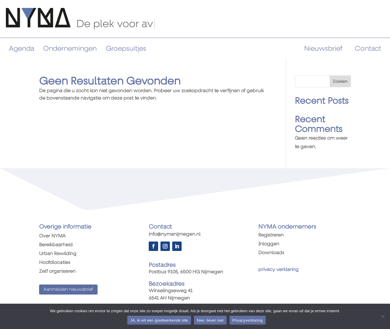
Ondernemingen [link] (70, 48)
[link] (38, 26)
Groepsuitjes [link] (126, 48)
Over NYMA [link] (52, 236)
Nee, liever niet (210, 320)
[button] (153, 246)
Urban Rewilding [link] (57, 254)
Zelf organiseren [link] (57, 271)
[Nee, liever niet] (383, 316)
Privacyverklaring (247, 320)
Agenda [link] (21, 48)
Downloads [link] (271, 253)
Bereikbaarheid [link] (56, 245)
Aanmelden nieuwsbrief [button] (68, 289)
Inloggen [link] (268, 244)
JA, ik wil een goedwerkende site (159, 320)
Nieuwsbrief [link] (323, 48)
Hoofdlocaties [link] (54, 262)
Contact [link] (368, 48)
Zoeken (340, 81)
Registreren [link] (271, 235)
